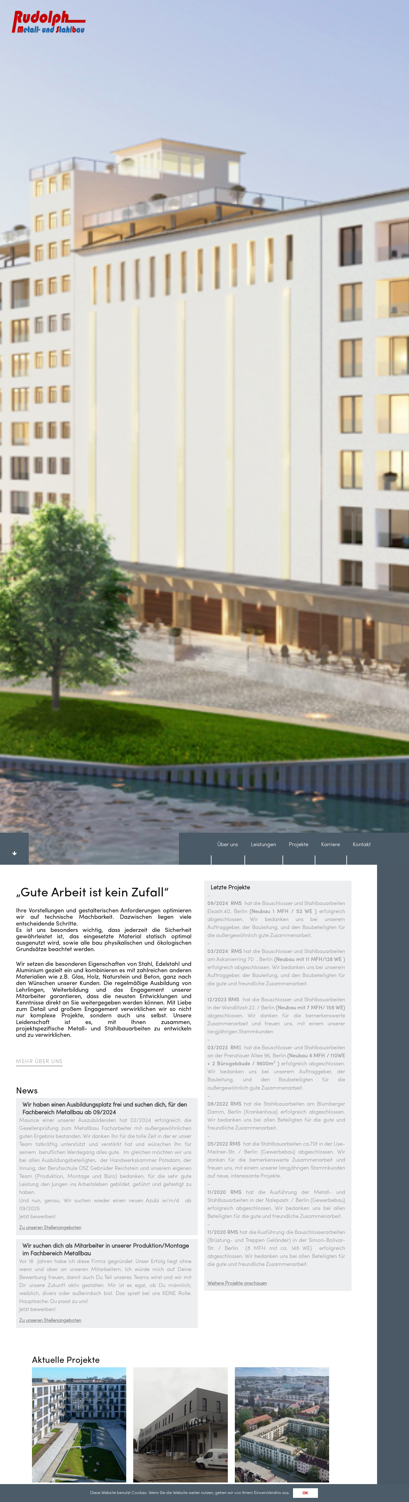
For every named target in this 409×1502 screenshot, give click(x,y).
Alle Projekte (53, 1196)
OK (305, 1493)
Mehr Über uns (39, 746)
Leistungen (263, 529)
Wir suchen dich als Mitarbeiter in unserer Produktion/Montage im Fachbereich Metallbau (105, 934)
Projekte (298, 529)
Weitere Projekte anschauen (237, 968)
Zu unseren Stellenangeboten (50, 912)
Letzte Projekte (230, 572)
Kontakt (362, 529)
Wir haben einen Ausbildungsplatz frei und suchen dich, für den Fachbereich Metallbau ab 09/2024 (104, 793)
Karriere (330, 529)
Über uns (227, 529)
